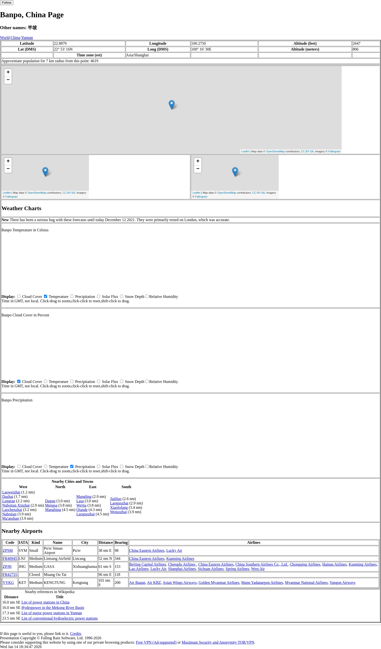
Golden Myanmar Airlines (219, 582)
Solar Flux (110, 296)
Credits (75, 634)
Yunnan (27, 37)
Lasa (80, 501)
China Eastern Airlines (147, 550)
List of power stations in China (45, 602)
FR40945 (10, 558)
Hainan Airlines (334, 564)
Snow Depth (134, 296)
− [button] (8, 80)
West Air (258, 569)
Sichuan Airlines (211, 569)
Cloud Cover (32, 296)
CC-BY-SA (307, 151)
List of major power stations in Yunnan (51, 613)
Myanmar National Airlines (306, 582)
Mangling (83, 496)
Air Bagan (137, 582)
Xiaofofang (119, 507)
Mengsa (51, 505)
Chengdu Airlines (182, 564)
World (5, 37)
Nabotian (9, 514)
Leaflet (245, 151)
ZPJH (7, 566)
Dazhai (7, 496)
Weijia (81, 505)
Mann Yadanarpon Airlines (262, 582)
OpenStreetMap (275, 151)
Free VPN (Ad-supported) (156, 642)
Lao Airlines (139, 569)
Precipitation (85, 296)
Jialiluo (115, 499)
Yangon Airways (342, 582)
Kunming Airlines (180, 558)
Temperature (59, 296)
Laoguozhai (85, 514)
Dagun (50, 501)
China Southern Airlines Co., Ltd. (261, 564)
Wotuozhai (118, 512)
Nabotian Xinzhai (16, 505)
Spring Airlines (237, 569)
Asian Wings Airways (180, 582)
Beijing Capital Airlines (147, 564)
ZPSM (8, 550)
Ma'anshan (10, 518)
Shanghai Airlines (182, 569)
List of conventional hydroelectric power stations (59, 618)
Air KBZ (154, 582)
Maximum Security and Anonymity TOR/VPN (218, 642)
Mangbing (53, 510)
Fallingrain (334, 151)
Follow (6, 2)
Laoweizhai (11, 492)
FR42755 (10, 574)
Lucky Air (174, 550)
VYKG (8, 582)
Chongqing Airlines (305, 564)
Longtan (8, 501)
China (15, 37)
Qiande (81, 510)
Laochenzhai (12, 510)
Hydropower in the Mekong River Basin (52, 608)
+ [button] (8, 72)
